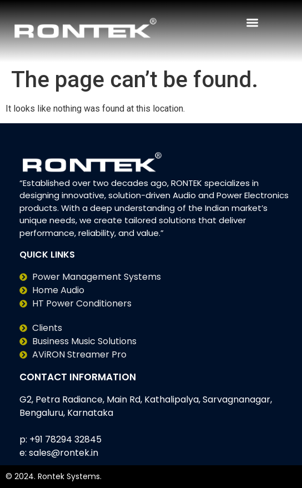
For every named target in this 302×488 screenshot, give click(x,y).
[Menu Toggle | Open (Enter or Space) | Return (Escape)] (252, 22)
